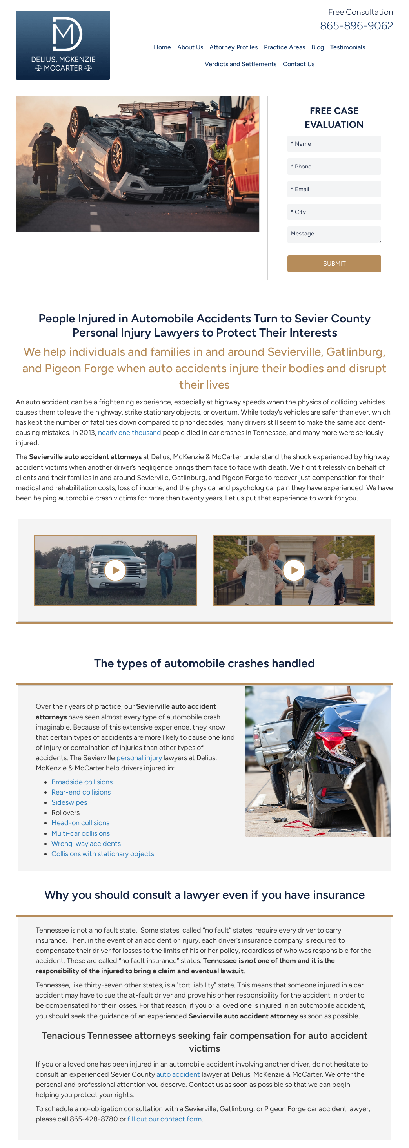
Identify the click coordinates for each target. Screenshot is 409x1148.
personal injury (139, 757)
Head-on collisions (80, 822)
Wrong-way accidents (86, 843)
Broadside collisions (82, 782)
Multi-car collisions (80, 833)
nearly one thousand (129, 432)
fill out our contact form (164, 1119)
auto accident (178, 1074)
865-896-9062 (356, 25)
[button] (115, 570)
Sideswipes (69, 802)
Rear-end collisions (81, 792)
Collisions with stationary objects (102, 853)
